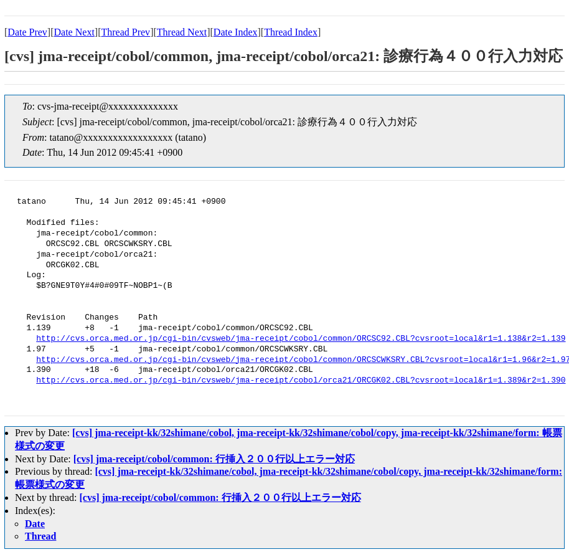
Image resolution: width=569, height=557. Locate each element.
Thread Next (182, 32)
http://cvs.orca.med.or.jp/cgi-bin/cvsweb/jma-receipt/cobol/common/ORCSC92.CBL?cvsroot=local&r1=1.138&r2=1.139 (300, 339)
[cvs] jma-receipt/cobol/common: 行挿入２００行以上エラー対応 (214, 459)
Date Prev (27, 32)
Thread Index (290, 32)
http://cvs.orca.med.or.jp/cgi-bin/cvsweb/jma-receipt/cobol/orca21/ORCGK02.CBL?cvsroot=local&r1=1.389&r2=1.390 (300, 380)
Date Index (236, 32)
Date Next (74, 32)
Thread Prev (125, 32)
